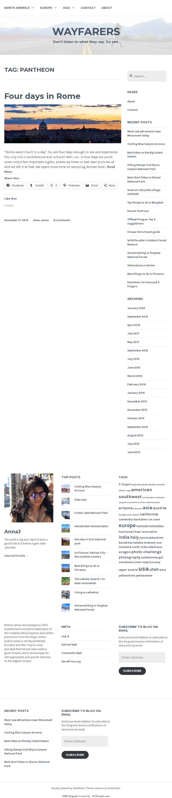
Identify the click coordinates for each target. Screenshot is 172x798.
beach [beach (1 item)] (136, 514)
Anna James (41, 220)
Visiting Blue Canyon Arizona (146, 144)
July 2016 (133, 358)
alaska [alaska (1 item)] (144, 484)
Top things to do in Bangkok (145, 202)
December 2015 (137, 401)
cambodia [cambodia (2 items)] (126, 519)
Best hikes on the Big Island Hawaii (26, 741)
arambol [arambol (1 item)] (132, 502)
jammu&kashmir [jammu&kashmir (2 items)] (151, 537)
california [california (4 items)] (149, 514)
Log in (65, 636)
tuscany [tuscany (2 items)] (154, 562)
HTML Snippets (70, 796)
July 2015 (133, 443)
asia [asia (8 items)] (147, 507)
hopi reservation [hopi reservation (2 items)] (146, 532)
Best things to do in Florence (145, 273)
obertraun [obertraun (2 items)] (155, 547)
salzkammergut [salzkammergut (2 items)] (152, 557)
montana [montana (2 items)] (125, 547)
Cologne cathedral (86, 592)
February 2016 (136, 384)
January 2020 (136, 308)
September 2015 (137, 426)
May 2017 (133, 342)
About (107, 8)
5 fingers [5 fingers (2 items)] (125, 484)
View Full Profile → (16, 555)
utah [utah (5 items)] (154, 569)
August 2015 (135, 435)
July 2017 (133, 333)
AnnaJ (12, 532)
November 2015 (137, 409)
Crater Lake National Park (91, 512)
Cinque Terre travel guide (143, 231)
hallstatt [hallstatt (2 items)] (142, 526)
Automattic (114, 788)
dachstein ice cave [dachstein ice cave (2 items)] (146, 519)
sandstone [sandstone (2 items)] (126, 562)
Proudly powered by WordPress (67, 788)
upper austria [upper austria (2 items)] (128, 570)
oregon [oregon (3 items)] (125, 552)
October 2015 (135, 418)
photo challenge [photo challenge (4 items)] (146, 552)
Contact (88, 8)
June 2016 (133, 367)
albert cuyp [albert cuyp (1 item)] (125, 490)
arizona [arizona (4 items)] (126, 508)
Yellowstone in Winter (141, 265)
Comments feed (72, 653)
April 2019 (133, 325)
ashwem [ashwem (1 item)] (137, 508)
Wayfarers (86, 31)
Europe (46, 8)
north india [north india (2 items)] (140, 547)
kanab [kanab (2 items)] (123, 542)
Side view (80, 499)
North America (17, 8)
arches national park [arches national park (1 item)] (149, 502)
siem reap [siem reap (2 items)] (141, 562)
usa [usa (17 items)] (143, 568)
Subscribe (132, 671)
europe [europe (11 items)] (127, 525)
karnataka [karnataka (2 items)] (135, 542)
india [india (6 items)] (124, 537)
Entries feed (69, 644)
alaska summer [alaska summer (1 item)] (157, 484)
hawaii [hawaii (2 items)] (129, 532)
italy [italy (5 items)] (134, 537)
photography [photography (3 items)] (129, 557)
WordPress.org (71, 661)
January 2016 (136, 392)
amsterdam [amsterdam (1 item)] (148, 497)
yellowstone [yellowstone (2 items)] (144, 575)
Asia (66, 8)
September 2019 (137, 316)
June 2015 (133, 452)
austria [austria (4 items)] (159, 508)
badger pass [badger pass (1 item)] (125, 514)
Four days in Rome (42, 96)
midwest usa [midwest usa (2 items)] (153, 542)
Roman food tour (138, 210)
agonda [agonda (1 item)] (136, 484)
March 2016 (134, 376)
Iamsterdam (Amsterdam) (91, 526)
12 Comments (61, 220)
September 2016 (137, 350)
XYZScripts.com (101, 796)
